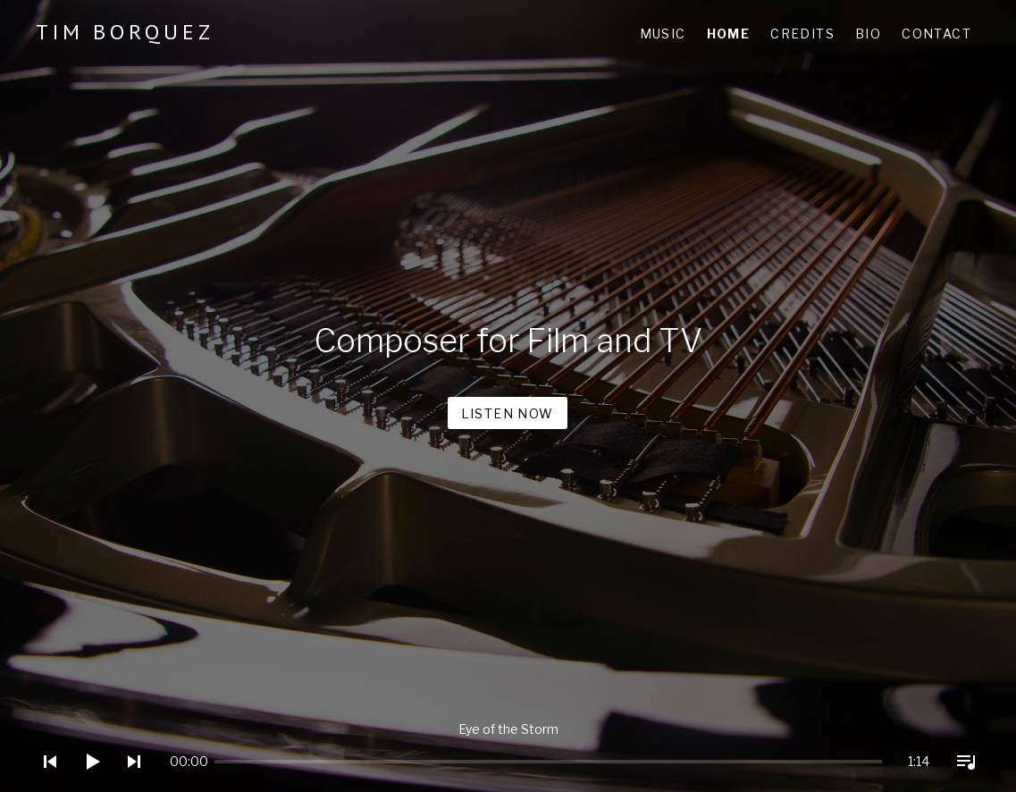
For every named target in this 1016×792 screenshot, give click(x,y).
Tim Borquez (125, 32)
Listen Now (507, 413)
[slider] (233, 761)
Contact (936, 33)
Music (663, 33)
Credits (802, 33)
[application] (508, 747)
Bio (868, 33)
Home (729, 33)
